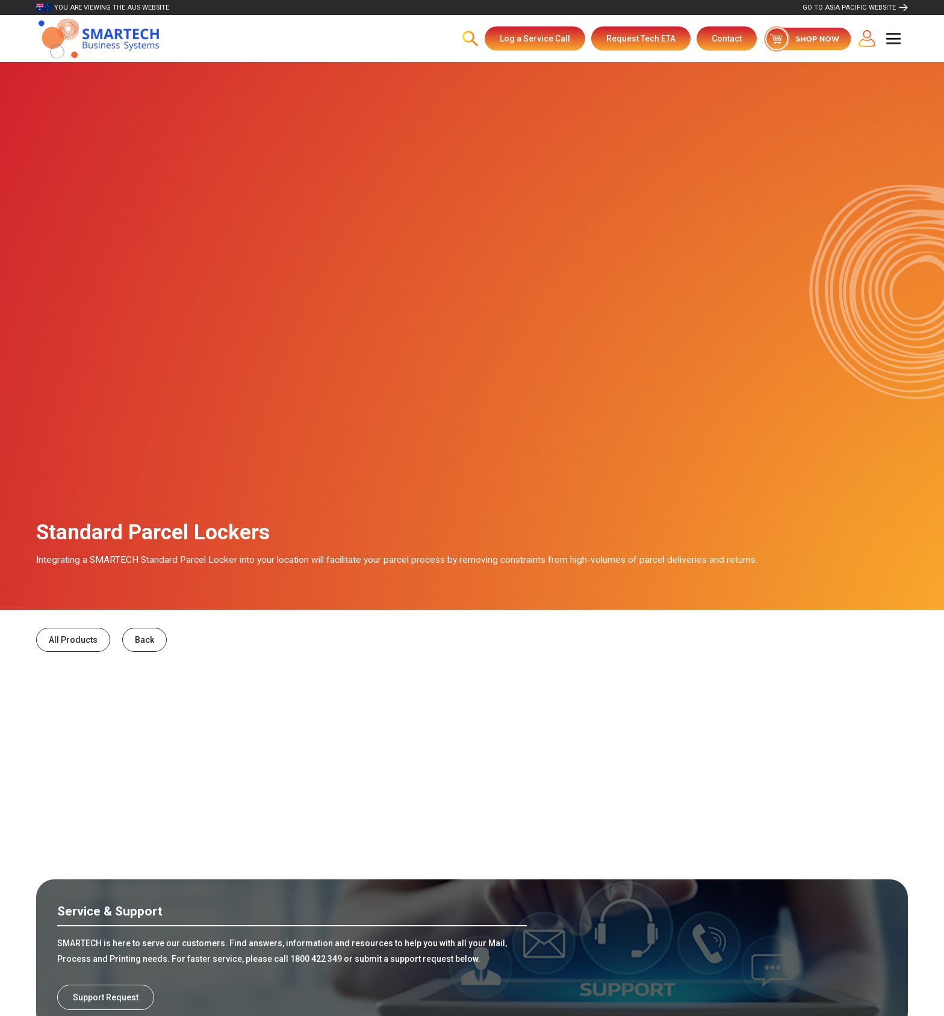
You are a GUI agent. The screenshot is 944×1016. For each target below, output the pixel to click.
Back (144, 640)
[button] (893, 38)
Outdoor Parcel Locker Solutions (137, 809)
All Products (73, 640)
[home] (99, 39)
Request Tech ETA (640, 38)
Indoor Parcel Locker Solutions (431, 809)
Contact (727, 38)
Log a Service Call (535, 38)
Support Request (105, 997)
